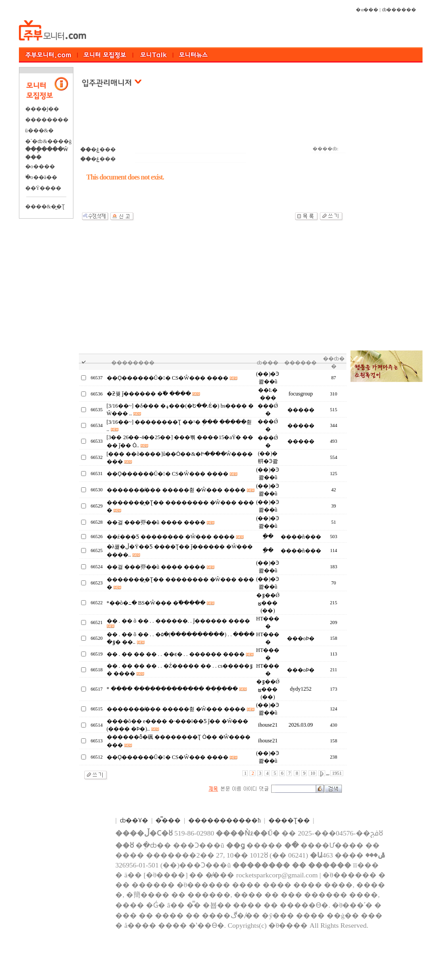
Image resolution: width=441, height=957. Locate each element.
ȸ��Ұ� (134, 820)
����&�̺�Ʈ (45, 206)
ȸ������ (399, 9)
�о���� (40, 166)
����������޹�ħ (224, 820)
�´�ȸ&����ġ (48, 141)
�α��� (367, 9)
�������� (46, 120)
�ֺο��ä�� (41, 177)
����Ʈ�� (289, 820)
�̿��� (168, 820)
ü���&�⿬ (39, 130)
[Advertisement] (213, 121)
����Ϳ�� (42, 109)
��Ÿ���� (43, 188)
